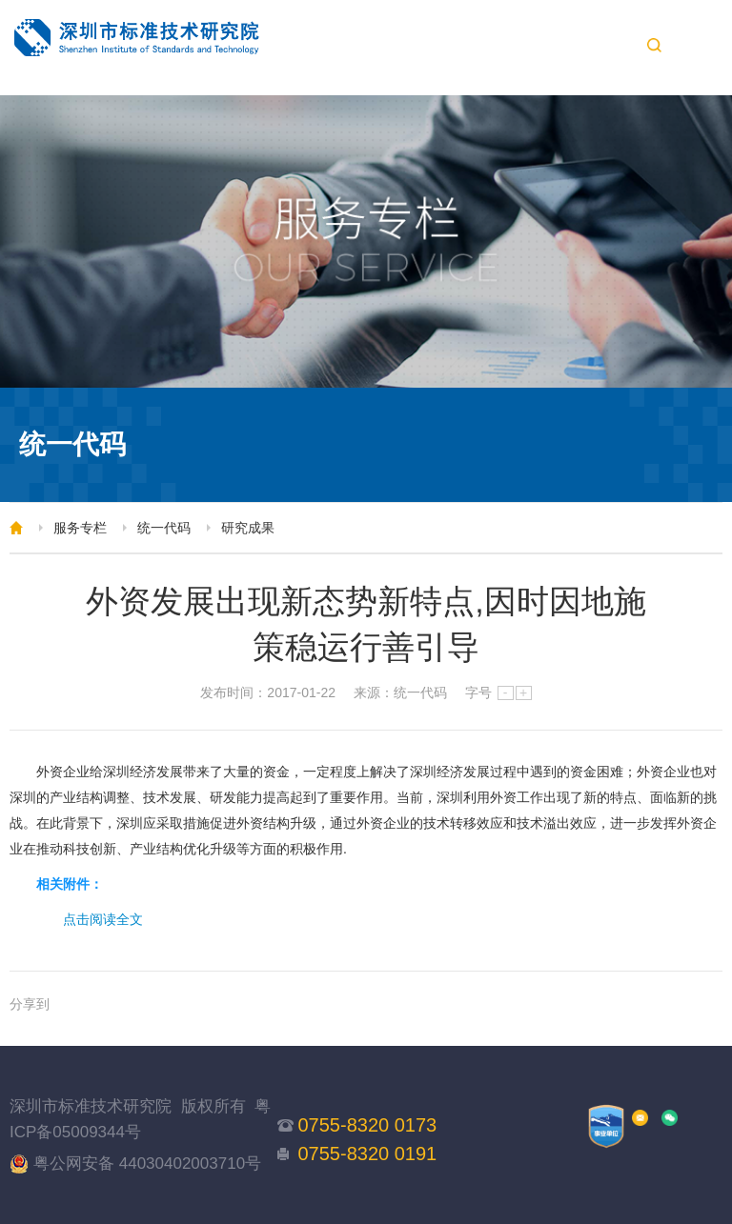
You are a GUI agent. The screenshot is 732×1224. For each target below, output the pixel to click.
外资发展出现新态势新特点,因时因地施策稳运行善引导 (365, 624)
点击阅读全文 (103, 919)
